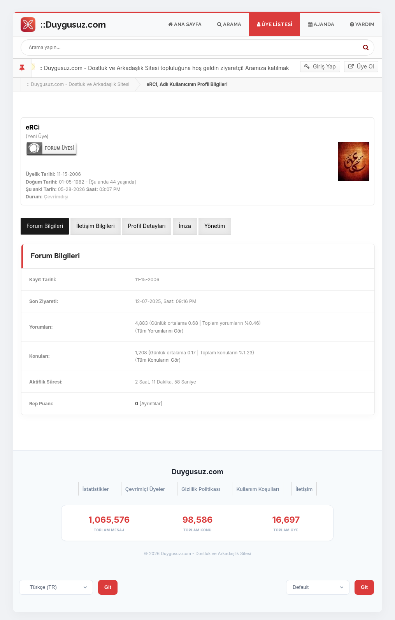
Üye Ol (361, 66)
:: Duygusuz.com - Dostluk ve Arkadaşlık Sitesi (78, 84)
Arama (229, 24)
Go (63, 24)
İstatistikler (96, 489)
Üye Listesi (274, 24)
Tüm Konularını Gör (158, 360)
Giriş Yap (320, 66)
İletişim (303, 489)
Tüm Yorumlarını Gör (159, 331)
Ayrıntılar (151, 403)
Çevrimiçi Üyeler (145, 489)
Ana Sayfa (185, 24)
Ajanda (321, 24)
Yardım (362, 24)
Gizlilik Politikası (200, 489)
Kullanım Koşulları (257, 489)
